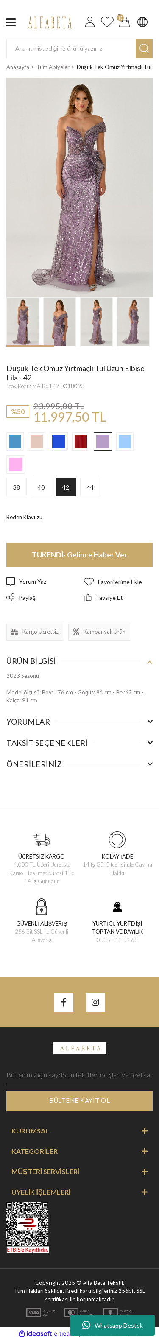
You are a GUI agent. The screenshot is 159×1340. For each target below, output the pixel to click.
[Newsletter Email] (79, 1074)
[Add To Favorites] (118, 582)
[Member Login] (90, 22)
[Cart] (124, 22)
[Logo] (49, 21)
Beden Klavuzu (24, 517)
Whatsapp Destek (112, 1325)
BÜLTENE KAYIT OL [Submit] (79, 1100)
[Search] (79, 48)
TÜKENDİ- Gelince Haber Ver (80, 554)
